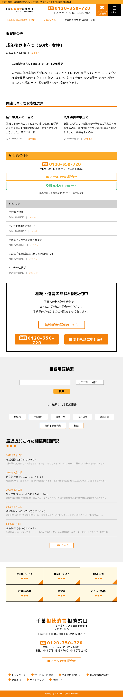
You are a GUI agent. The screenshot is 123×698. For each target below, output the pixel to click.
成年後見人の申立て (20, 118)
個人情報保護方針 (99, 676)
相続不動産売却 (53, 427)
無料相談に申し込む (86, 340)
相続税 (17, 418)
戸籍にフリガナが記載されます (25, 241)
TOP (20, 21)
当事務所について (71, 676)
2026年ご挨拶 (16, 213)
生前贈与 (38, 418)
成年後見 (35, 54)
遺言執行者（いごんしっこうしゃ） (61, 480)
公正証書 (104, 418)
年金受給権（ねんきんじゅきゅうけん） (61, 497)
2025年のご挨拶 (17, 268)
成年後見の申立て (76, 118)
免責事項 (16, 681)
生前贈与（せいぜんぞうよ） (61, 531)
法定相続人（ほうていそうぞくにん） (61, 514)
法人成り (82, 418)
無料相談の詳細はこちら (61, 326)
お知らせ (33, 218)
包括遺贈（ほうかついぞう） (61, 463)
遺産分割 (60, 418)
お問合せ (57, 681)
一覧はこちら (61, 546)
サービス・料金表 (43, 676)
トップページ (19, 676)
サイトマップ (37, 681)
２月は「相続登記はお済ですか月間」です (31, 254)
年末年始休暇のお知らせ (22, 227)
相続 (76, 427)
